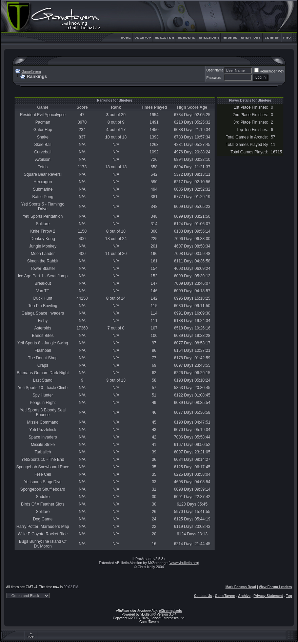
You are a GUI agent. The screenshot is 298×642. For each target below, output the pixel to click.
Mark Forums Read (240, 587)
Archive (244, 596)
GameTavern (31, 71)
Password (213, 78)
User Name (215, 70)
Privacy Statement (268, 596)
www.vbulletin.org (184, 563)
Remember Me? (269, 71)
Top (289, 596)
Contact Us (203, 596)
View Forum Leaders (275, 587)
